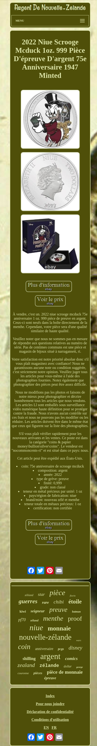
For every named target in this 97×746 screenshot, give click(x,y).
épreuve (50, 678)
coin (24, 647)
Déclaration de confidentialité (50, 712)
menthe (53, 618)
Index (50, 696)
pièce (57, 592)
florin (72, 595)
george (79, 667)
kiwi (23, 611)
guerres (28, 601)
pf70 (22, 619)
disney (75, 648)
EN (46, 727)
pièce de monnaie (65, 672)
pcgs (61, 649)
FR (54, 727)
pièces (37, 673)
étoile (75, 601)
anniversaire (44, 649)
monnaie (59, 628)
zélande (49, 665)
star (41, 594)
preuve (58, 609)
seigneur (37, 611)
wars (78, 640)
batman (76, 611)
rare (45, 602)
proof (75, 618)
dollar (68, 666)
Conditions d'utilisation (50, 720)
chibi (59, 602)
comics (71, 658)
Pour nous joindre (50, 704)
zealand (26, 665)
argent (50, 656)
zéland (34, 620)
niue (36, 627)
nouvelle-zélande (45, 637)
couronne (23, 673)
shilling (29, 658)
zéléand (29, 595)
